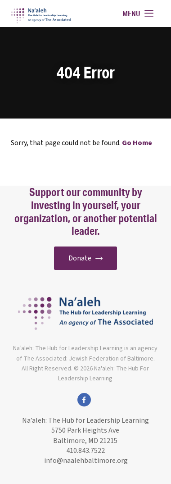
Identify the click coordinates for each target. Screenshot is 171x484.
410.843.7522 (85, 451)
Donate (85, 258)
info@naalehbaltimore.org (85, 461)
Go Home (137, 143)
